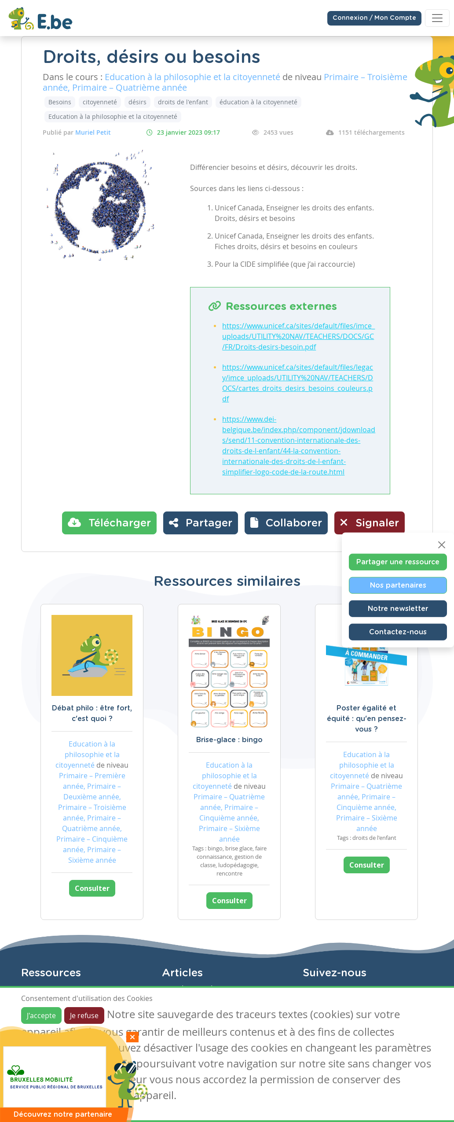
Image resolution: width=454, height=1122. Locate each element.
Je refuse (84, 1015)
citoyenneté (100, 102)
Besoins (59, 102)
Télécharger (109, 522)
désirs (137, 102)
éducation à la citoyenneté (258, 102)
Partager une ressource (397, 561)
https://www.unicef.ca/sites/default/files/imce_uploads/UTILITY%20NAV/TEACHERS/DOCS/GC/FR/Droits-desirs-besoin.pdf (298, 336)
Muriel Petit (93, 132)
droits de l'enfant (183, 102)
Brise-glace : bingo (229, 739)
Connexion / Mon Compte (374, 18)
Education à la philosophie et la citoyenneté (112, 116)
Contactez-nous (398, 631)
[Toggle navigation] (437, 18)
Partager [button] (200, 522)
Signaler (369, 522)
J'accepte (41, 1015)
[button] (286, 522)
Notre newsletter (398, 608)
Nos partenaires (398, 585)
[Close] (441, 544)
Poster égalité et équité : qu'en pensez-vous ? (366, 719)
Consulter (92, 888)
